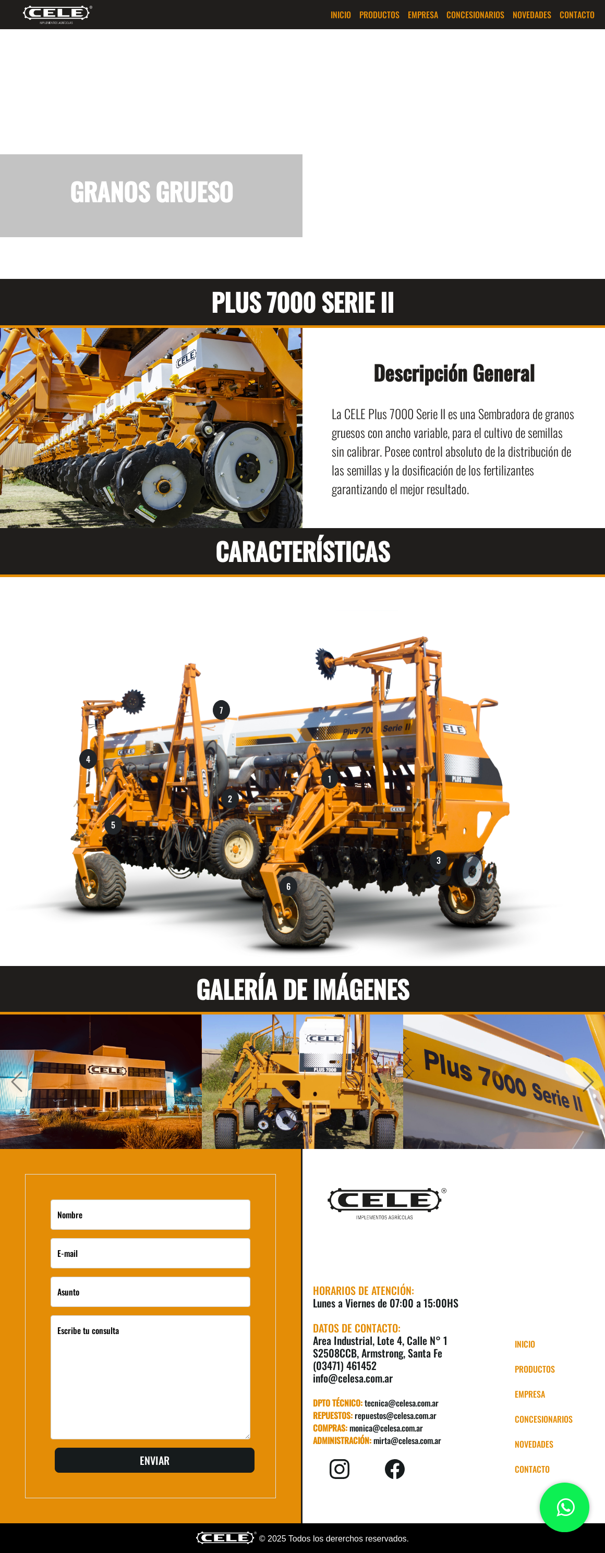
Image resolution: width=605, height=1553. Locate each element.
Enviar (155, 1460)
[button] (379, 14)
